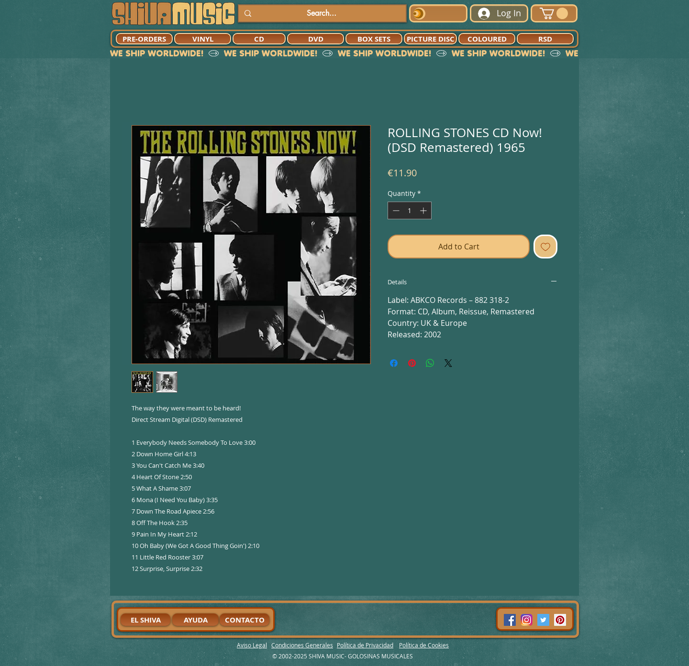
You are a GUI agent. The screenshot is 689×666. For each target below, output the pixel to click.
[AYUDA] (195, 619)
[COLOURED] (486, 38)
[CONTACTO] (244, 619)
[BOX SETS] (373, 38)
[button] (554, 13)
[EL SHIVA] (145, 619)
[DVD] (315, 38)
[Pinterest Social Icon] (560, 620)
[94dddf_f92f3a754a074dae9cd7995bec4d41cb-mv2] (527, 620)
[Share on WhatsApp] (430, 363)
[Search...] (321, 13)
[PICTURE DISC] (430, 38)
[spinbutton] (409, 210)
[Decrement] (395, 210)
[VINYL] (202, 38)
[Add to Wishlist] (545, 246)
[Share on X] (448, 363)
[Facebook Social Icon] (510, 620)
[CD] (259, 38)
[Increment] (424, 210)
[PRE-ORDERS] (144, 38)
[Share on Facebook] (394, 363)
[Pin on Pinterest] (412, 363)
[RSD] (545, 38)
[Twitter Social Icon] (543, 620)
